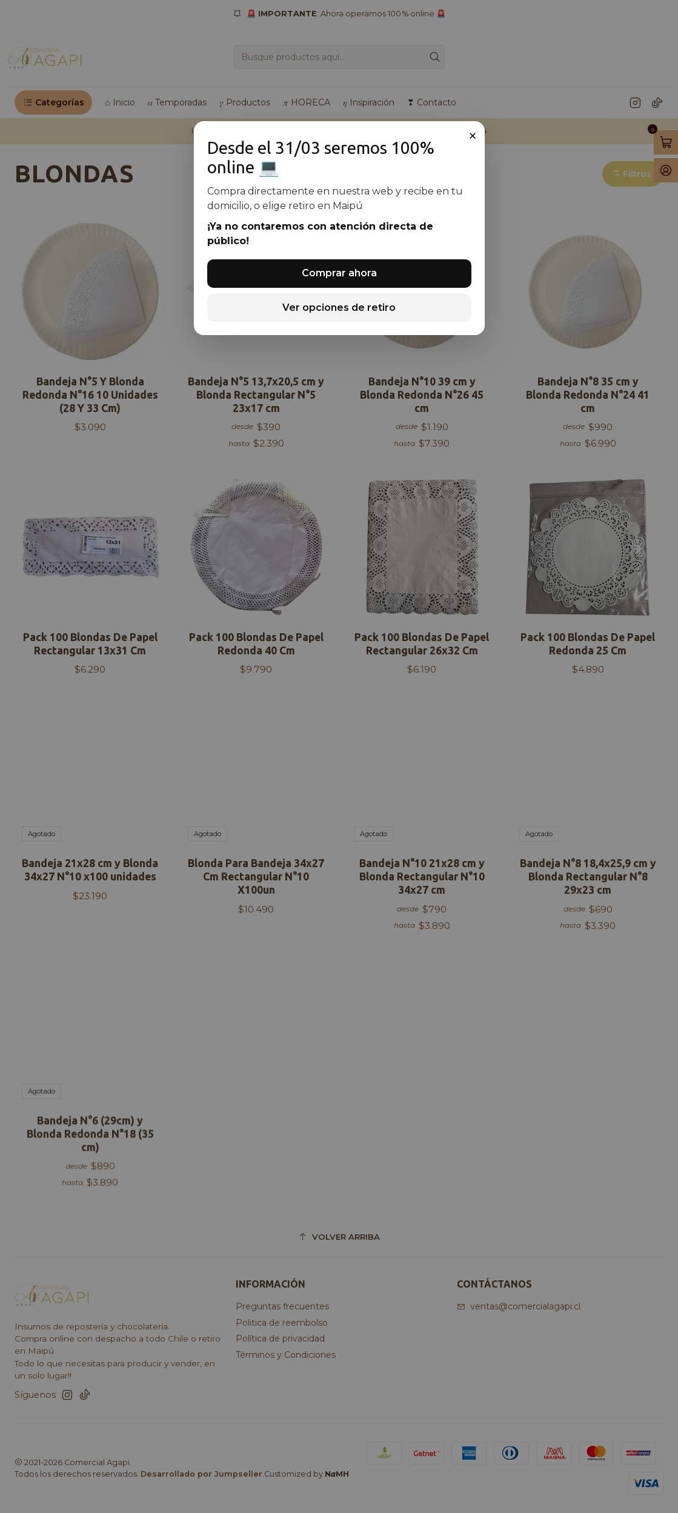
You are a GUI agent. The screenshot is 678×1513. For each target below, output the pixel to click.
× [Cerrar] (472, 135)
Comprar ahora (339, 273)
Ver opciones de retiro (339, 307)
